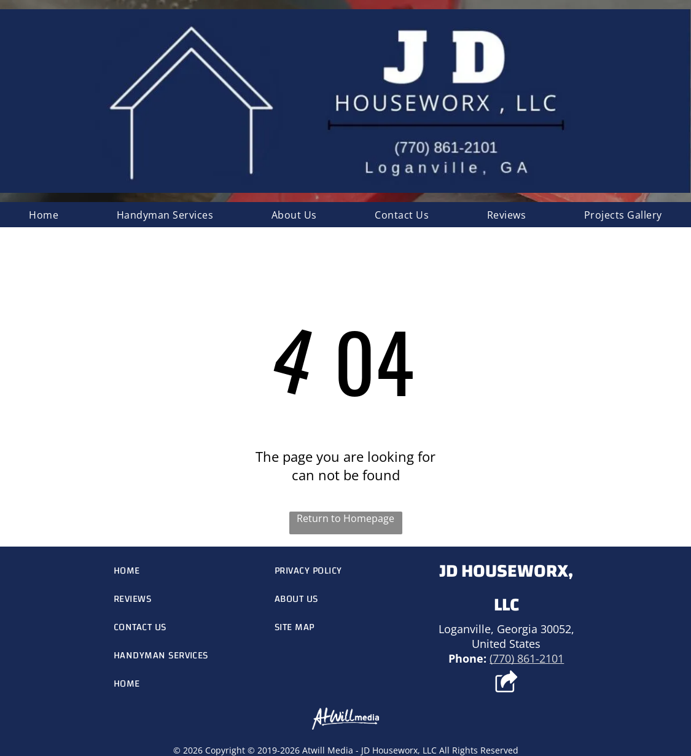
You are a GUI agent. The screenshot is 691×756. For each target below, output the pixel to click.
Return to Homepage (345, 518)
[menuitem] (44, 214)
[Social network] (506, 683)
